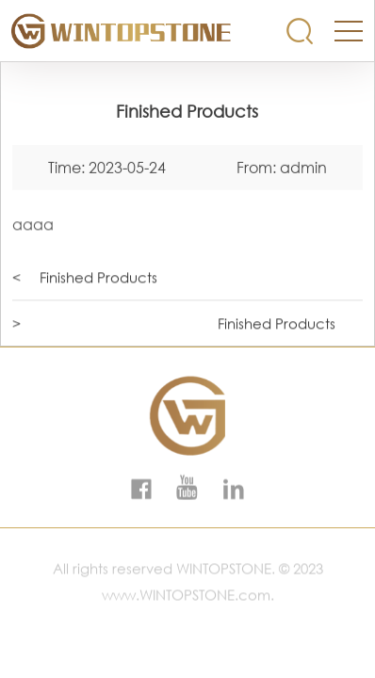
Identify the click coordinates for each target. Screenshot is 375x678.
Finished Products (98, 277)
